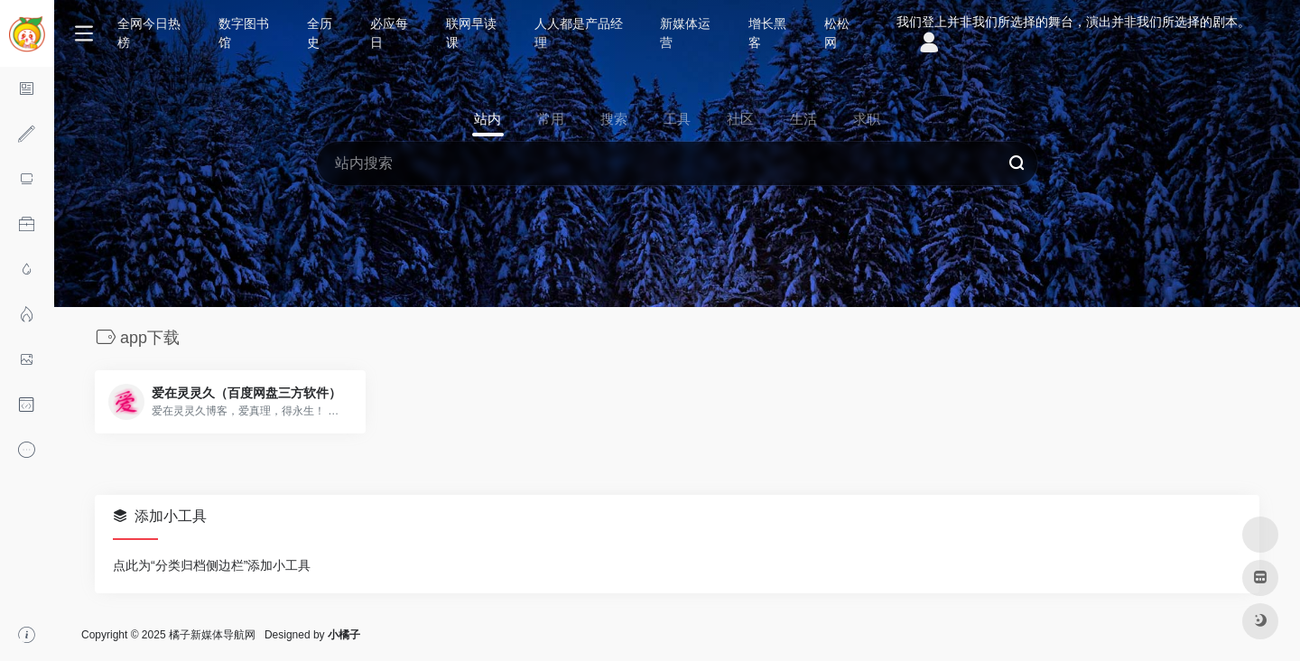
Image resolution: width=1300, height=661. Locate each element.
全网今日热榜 (149, 33)
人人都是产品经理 (578, 33)
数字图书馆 (243, 33)
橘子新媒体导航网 (212, 634)
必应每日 (389, 33)
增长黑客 (767, 33)
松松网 (837, 33)
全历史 (319, 33)
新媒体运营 (685, 33)
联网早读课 (471, 33)
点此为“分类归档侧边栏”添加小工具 (212, 565)
